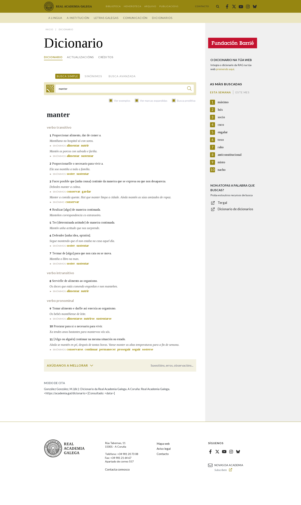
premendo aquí (225, 69)
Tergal (222, 203)
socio (221, 117)
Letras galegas (106, 17)
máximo (223, 102)
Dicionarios (162, 17)
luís (220, 109)
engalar (223, 132)
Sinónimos (93, 76)
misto (221, 162)
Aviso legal (164, 448)
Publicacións (168, 6)
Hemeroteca (132, 6)
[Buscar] (189, 89)
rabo (221, 147)
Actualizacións (80, 57)
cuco (221, 124)
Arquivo (150, 6)
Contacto (202, 6)
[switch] (91, 365)
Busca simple (67, 76)
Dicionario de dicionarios (235, 209)
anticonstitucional (229, 155)
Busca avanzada (122, 76)
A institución (78, 17)
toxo (221, 140)
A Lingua (55, 17)
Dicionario (53, 57)
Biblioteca (113, 6)
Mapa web (163, 443)
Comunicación (135, 17)
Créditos (105, 57)
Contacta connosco (117, 469)
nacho (222, 170)
